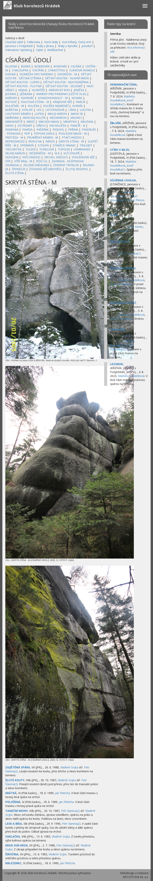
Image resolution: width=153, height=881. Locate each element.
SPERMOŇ (27, 145)
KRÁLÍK (80, 102)
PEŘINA (73, 129)
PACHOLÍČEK (57, 125)
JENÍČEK (79, 90)
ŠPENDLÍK (18, 169)
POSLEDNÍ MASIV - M (73, 133)
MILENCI (76, 118)
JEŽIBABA (26, 94)
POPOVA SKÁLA (44, 133)
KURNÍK (77, 106)
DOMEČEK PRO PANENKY (36, 74)
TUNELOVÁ (46, 149)
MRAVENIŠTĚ (14, 121)
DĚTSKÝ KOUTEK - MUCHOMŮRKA (66, 82)
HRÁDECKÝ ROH (59, 90)
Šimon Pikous (135, 200)
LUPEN (39, 114)
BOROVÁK (60, 66)
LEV (39, 110)
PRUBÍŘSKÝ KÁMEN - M (42, 137)
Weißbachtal (55, 50)
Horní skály (51, 42)
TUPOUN (64, 149)
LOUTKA (85, 110)
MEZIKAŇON (58, 118)
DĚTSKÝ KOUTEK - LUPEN (22, 82)
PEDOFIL (58, 129)
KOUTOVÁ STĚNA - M (35, 102)
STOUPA (43, 145)
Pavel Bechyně (119, 231)
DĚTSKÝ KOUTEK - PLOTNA (23, 86)
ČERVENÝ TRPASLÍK (66, 165)
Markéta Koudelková (122, 98)
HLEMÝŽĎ (38, 90)
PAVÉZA (27, 129)
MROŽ (30, 121)
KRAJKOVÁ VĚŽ (62, 102)
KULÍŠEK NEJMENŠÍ (55, 106)
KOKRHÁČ (27, 98)
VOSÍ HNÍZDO (31, 157)
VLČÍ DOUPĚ (71, 153)
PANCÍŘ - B (77, 125)
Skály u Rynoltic (68, 46)
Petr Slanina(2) (70, 811)
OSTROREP (25, 125)
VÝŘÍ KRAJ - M (23, 161)
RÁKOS (50, 141)
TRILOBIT (86, 145)
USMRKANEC (82, 149)
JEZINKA (10, 94)
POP (27, 133)
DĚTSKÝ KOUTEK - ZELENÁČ (64, 86)
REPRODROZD (15, 141)
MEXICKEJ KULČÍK (34, 118)
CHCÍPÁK (38, 70)
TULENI (30, 149)
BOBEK (25, 66)
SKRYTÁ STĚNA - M (71, 141)
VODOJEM (11, 157)
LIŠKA (72, 110)
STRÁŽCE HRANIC (64, 145)
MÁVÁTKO (70, 121)
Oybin (39, 50)
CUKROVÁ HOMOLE (82, 70)
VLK (57, 153)
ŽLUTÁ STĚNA (14, 173)
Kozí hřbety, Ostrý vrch (76, 42)
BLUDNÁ (11, 66)
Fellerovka (33, 42)
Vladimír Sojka (69, 767)
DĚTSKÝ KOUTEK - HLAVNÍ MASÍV (67, 78)
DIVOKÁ (10, 74)
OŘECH (40, 125)
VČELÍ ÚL (42, 161)
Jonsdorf (87, 46)
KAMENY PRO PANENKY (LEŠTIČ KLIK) (61, 94)
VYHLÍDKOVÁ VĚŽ (83, 157)
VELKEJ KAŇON (15, 153)
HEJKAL (23, 90)
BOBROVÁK (42, 66)
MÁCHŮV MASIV (49, 121)
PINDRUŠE (89, 129)
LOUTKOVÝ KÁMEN (18, 114)
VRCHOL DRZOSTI (56, 157)
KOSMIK (77, 98)
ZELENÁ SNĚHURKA (36, 165)
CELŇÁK (76, 66)
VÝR (7, 161)
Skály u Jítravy (45, 46)
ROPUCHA (35, 141)
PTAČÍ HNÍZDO (72, 137)
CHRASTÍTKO (56, 70)
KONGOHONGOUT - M (53, 98)
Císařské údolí (14, 42)
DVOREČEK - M (67, 74)
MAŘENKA (12, 118)
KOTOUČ (11, 102)
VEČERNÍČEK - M (40, 153)
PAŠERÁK (43, 129)
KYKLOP (27, 110)
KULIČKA (33, 106)
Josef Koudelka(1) (121, 102)
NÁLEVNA (87, 121)
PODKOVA (13, 133)
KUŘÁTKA (11, 110)
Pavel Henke (135, 227)
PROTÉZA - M (14, 137)
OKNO (9, 125)
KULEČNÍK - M (14, 106)
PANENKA (11, 129)
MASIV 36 (77, 114)
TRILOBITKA (13, 149)
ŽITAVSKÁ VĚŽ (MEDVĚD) (45, 169)
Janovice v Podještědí (19, 46)
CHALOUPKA (20, 70)
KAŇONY (11, 98)
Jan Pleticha (62, 793)
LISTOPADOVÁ (54, 110)
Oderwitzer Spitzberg (18, 50)
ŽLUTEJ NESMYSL (77, 169)
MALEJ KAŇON (57, 114)
